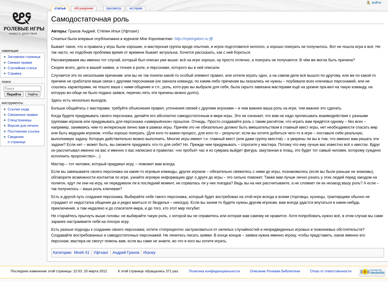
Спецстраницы (20, 120)
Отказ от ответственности (330, 271)
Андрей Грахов (125, 252)
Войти (376, 2)
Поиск (6, 81)
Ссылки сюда (18, 109)
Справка (14, 73)
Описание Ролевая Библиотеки (275, 271)
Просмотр (113, 8)
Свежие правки (20, 62)
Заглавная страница (24, 57)
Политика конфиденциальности (214, 271)
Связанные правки (23, 114)
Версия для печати (23, 125)
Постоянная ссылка (23, 131)
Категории (62, 252)
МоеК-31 (81, 252)
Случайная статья (22, 68)
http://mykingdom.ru (191, 39)
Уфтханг (101, 252)
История (135, 8)
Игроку (149, 252)
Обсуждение (83, 8)
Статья (60, 8)
